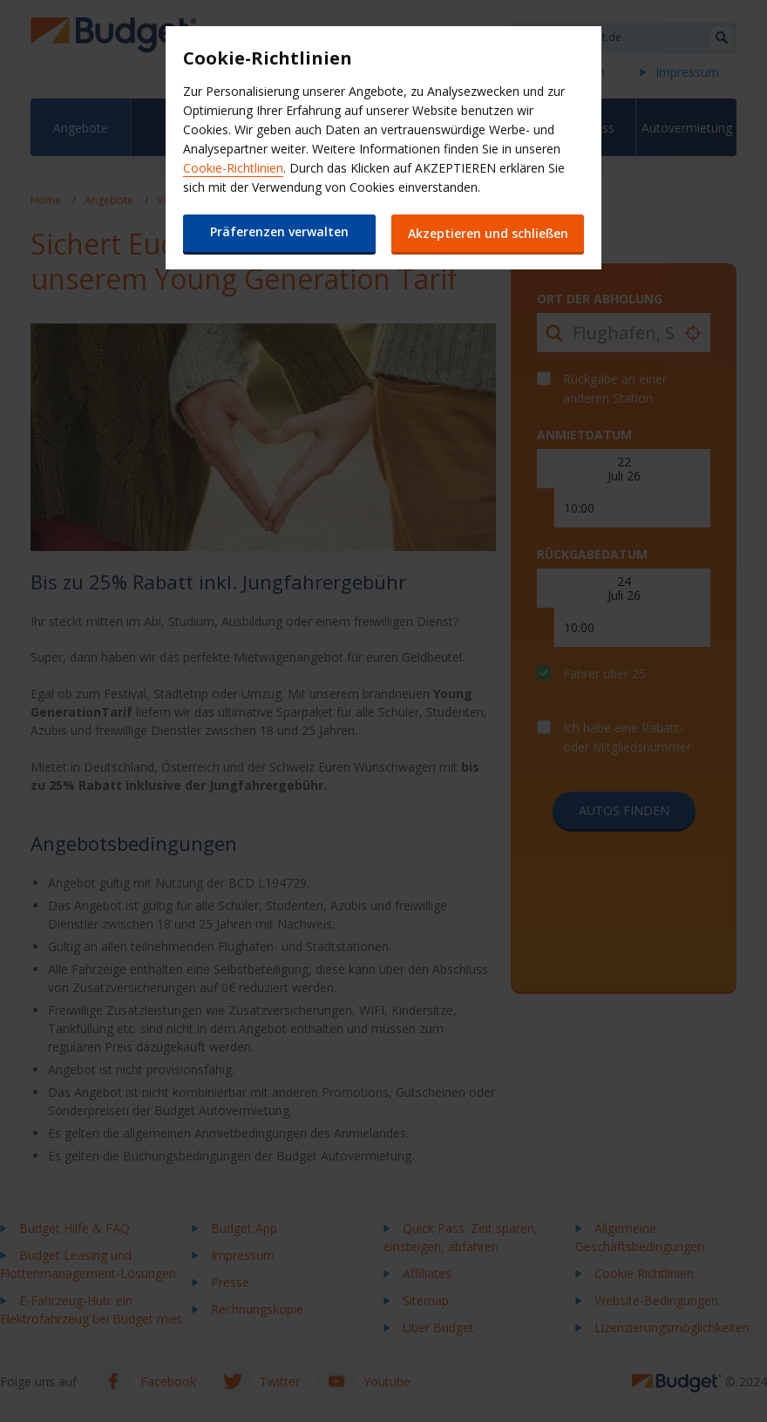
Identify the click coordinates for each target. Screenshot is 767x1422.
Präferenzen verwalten (279, 231)
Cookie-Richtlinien (233, 168)
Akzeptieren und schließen (488, 233)
